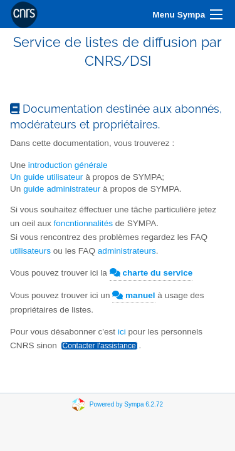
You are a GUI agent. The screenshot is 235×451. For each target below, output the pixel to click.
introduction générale (68, 165)
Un (16, 177)
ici (122, 331)
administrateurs (127, 251)
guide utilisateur (53, 177)
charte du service (151, 272)
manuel (133, 295)
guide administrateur (61, 189)
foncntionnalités (83, 223)
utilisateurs (31, 251)
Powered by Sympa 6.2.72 (126, 404)
